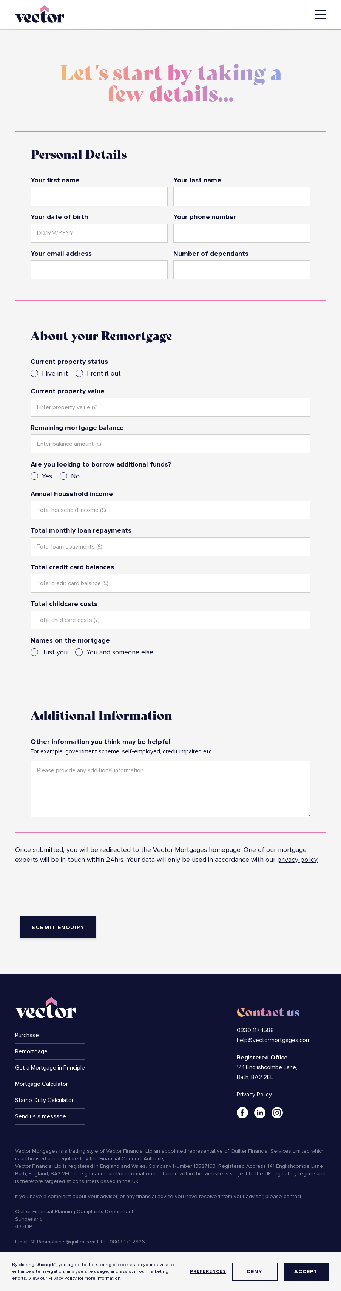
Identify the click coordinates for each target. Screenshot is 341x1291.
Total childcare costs (64, 604)
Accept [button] (305, 1271)
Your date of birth (59, 217)
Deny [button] (254, 1271)
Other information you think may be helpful (101, 741)
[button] (320, 14)
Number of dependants (210, 253)
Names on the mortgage (70, 640)
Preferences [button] (208, 1271)
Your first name (55, 180)
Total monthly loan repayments (81, 530)
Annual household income (72, 494)
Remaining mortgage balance (77, 428)
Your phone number (204, 217)
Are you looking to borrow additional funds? (101, 464)
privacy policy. (297, 859)
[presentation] (72, 892)
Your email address (61, 253)
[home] (39, 12)
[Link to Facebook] (242, 1112)
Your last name (197, 180)
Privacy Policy (62, 1278)
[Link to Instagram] (277, 1112)
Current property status (69, 361)
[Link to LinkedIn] (259, 1112)
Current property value (68, 391)
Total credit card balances (72, 567)
